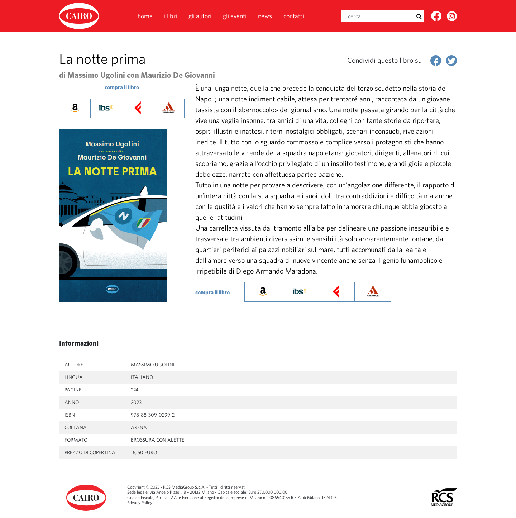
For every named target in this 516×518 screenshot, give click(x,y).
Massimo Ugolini (96, 75)
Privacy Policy (139, 502)
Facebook (437, 18)
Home (145, 16)
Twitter (452, 18)
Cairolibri (80, 16)
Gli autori (199, 16)
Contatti (293, 16)
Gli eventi (235, 16)
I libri (170, 16)
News (265, 16)
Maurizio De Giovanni (178, 75)
